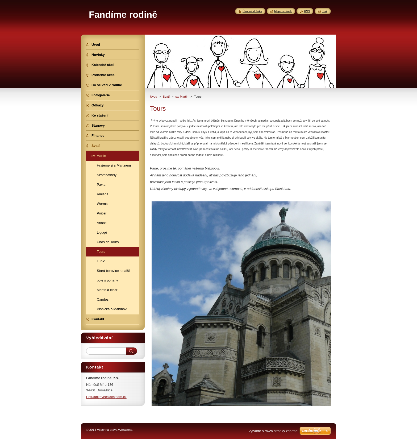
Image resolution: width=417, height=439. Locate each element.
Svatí (166, 96)
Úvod (153, 96)
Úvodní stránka (252, 11)
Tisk (324, 11)
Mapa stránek (283, 11)
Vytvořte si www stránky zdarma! (273, 431)
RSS (307, 11)
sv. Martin (181, 96)
